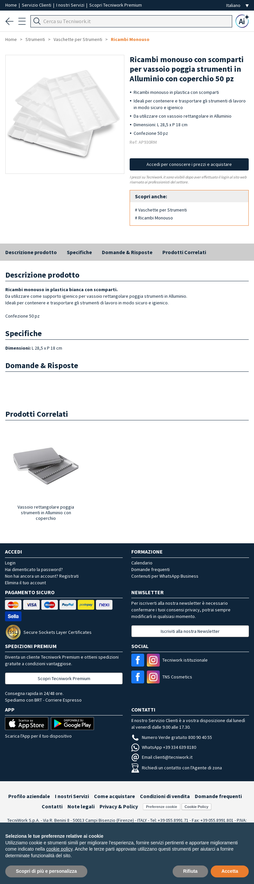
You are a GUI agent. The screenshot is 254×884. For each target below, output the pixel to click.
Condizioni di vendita (165, 796)
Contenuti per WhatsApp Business (164, 576)
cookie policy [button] (59, 849)
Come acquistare (114, 796)
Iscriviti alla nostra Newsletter (190, 631)
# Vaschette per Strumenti (161, 210)
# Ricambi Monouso (154, 218)
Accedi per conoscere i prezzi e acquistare (189, 164)
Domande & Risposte (127, 252)
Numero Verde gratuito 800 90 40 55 (171, 737)
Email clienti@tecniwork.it (161, 757)
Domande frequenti (150, 569)
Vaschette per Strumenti (78, 39)
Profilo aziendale (29, 796)
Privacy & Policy (119, 806)
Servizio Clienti (37, 5)
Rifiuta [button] (190, 871)
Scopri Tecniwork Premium (115, 5)
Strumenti (35, 39)
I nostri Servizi (70, 5)
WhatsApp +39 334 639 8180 (163, 747)
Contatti (52, 806)
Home (11, 5)
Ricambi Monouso (130, 39)
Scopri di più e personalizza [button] (46, 871)
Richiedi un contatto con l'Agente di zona (176, 768)
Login (10, 563)
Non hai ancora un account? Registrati (42, 576)
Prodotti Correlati (184, 252)
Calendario (141, 563)
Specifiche (79, 252)
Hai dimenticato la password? (34, 569)
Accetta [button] (229, 871)
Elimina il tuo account (25, 583)
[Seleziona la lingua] (237, 5)
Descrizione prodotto (31, 252)
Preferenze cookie (161, 807)
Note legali (81, 806)
